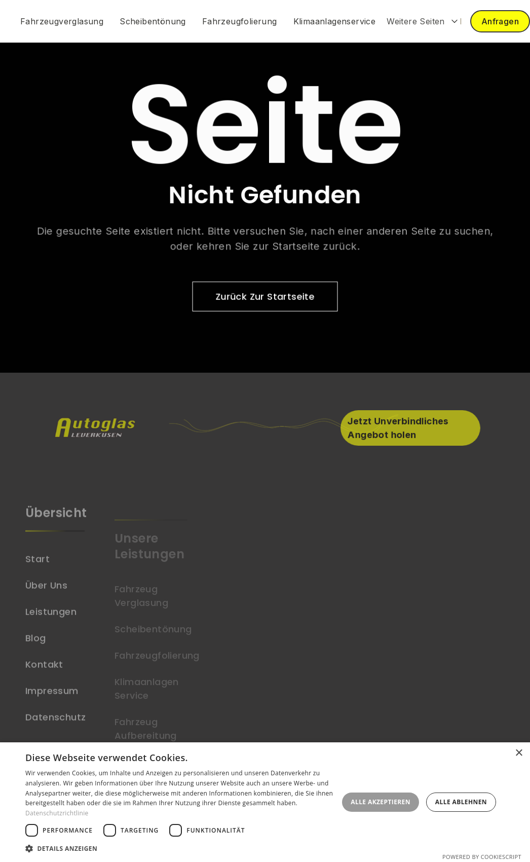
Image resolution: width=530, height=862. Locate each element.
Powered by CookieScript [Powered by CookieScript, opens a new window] (481, 856)
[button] (422, 21)
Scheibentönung (153, 21)
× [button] (518, 753)
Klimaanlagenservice (334, 21)
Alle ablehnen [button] (461, 802)
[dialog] (265, 802)
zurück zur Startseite (265, 296)
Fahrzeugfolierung (239, 21)
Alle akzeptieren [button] (380, 802)
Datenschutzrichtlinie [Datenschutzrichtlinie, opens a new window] (57, 813)
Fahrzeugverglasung (61, 21)
